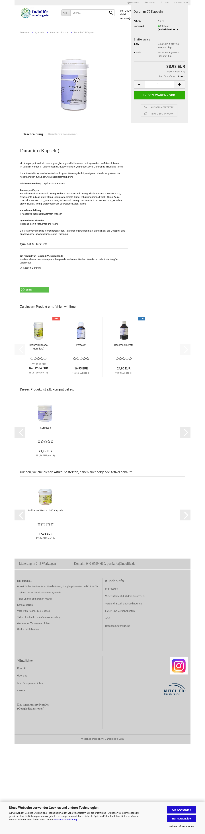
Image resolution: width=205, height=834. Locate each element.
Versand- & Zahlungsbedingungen (124, 603)
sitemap (21, 690)
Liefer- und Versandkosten (120, 611)
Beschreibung (33, 134)
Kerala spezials (25, 605)
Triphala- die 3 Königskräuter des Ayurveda (39, 592)
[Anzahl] (159, 84)
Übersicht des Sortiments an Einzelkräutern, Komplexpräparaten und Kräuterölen (58, 586)
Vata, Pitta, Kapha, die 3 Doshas (33, 611)
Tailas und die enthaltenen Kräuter (34, 598)
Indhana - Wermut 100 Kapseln (45, 510)
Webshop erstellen (91, 738)
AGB (107, 618)
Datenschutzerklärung (65, 819)
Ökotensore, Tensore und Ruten (33, 623)
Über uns (22, 675)
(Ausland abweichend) (168, 29)
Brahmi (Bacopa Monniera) (38, 347)
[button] (139, 84)
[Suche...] (65, 12)
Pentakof (81, 345)
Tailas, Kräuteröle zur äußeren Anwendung (38, 617)
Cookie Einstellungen (28, 629)
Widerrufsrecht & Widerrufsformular (125, 596)
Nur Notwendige (181, 818)
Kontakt (21, 668)
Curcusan (45, 427)
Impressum (111, 588)
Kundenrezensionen (62, 134)
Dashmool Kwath (124, 345)
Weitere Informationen (181, 826)
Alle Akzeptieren (181, 809)
